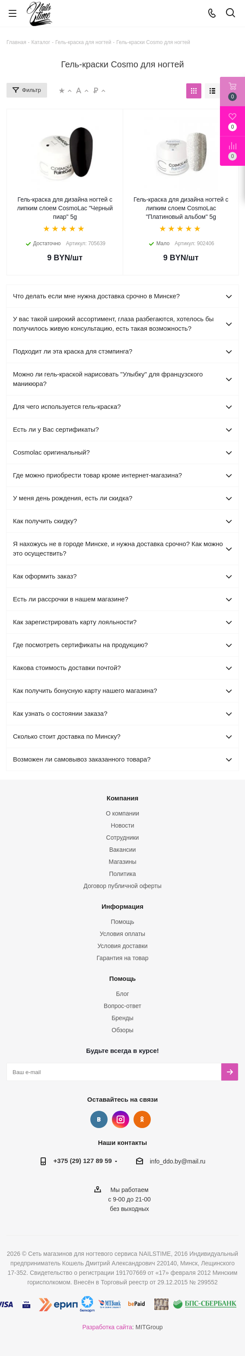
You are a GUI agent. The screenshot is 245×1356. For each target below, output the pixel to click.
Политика (122, 873)
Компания (123, 798)
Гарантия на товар (123, 958)
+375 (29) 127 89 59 (83, 1160)
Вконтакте (99, 1119)
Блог (122, 993)
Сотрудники (122, 837)
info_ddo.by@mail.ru (178, 1161)
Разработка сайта (107, 1327)
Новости (122, 825)
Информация (122, 906)
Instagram (120, 1119)
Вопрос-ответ (122, 1005)
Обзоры (122, 1030)
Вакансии (122, 849)
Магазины (122, 861)
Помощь (122, 921)
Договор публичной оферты (122, 885)
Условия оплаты (122, 933)
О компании (122, 813)
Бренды (122, 1018)
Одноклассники (142, 1119)
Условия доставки (122, 945)
